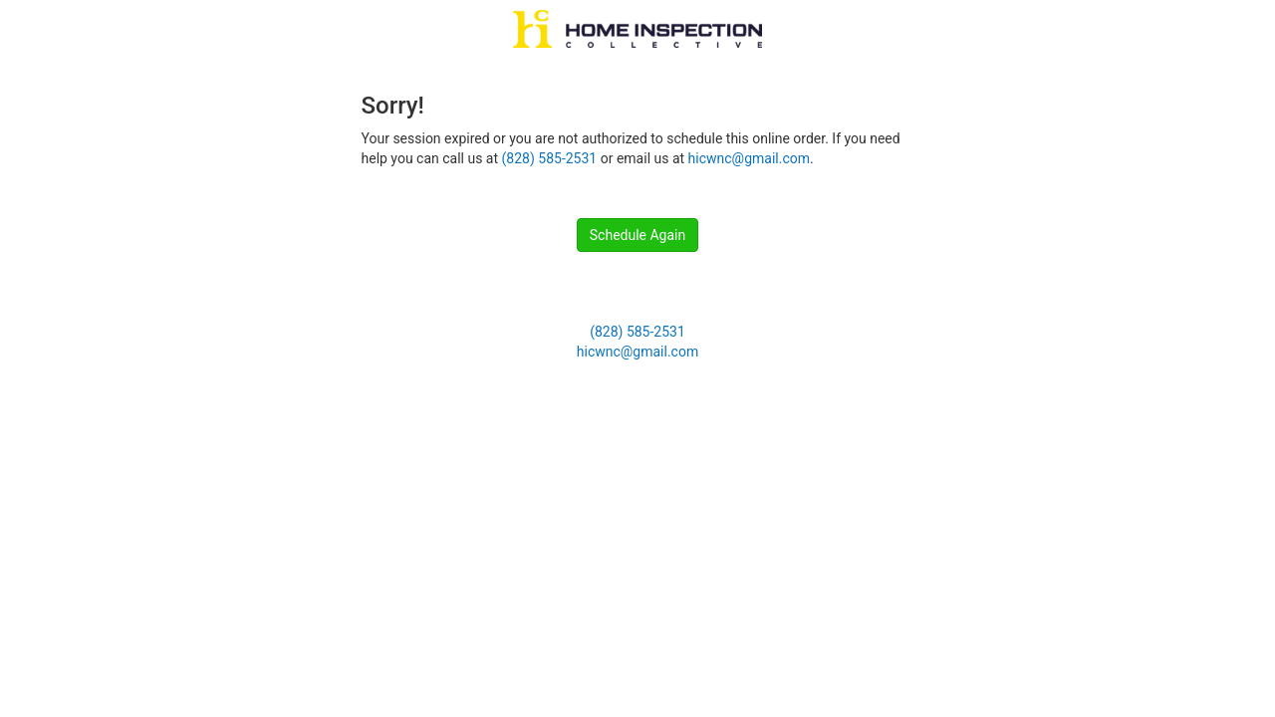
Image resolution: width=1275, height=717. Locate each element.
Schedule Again (637, 235)
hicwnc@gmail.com (749, 158)
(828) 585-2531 (550, 158)
